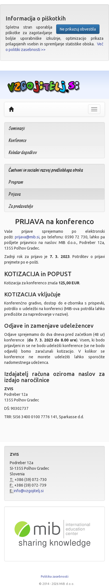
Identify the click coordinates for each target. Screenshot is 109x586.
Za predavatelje (21, 206)
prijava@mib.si (27, 237)
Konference (17, 140)
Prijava (15, 194)
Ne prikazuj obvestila (78, 29)
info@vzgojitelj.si (29, 491)
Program (16, 182)
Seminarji (17, 128)
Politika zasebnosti (54, 576)
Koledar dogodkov (23, 152)
